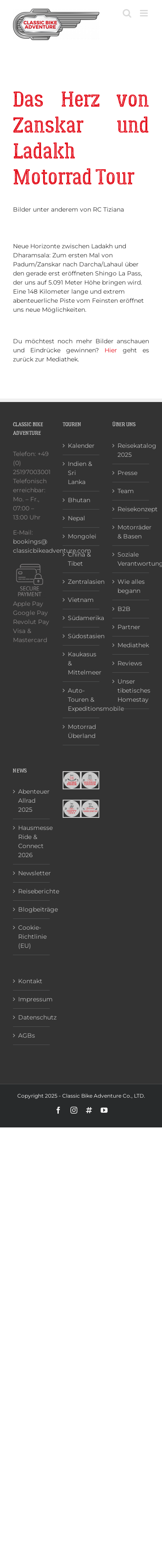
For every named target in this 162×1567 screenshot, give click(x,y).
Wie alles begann (131, 586)
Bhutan (79, 500)
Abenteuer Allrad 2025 (31, 801)
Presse (127, 473)
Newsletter (31, 873)
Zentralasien (81, 582)
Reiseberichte (31, 891)
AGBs (26, 1035)
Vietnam (81, 600)
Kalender (81, 446)
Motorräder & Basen (131, 531)
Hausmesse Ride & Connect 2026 (31, 841)
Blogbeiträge (31, 909)
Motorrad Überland (81, 731)
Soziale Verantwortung (131, 559)
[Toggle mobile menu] (144, 13)
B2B (124, 609)
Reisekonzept (131, 509)
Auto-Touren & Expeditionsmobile (81, 699)
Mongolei (81, 536)
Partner (129, 627)
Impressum (31, 999)
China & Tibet (79, 559)
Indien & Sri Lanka (80, 473)
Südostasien (81, 636)
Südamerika (81, 618)
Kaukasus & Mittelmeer (81, 663)
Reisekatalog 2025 (131, 450)
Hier (111, 350)
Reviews (130, 663)
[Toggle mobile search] (127, 13)
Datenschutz (31, 1017)
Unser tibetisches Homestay (131, 690)
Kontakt (30, 981)
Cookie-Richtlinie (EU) (31, 937)
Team (126, 491)
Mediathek (131, 645)
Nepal (76, 518)
